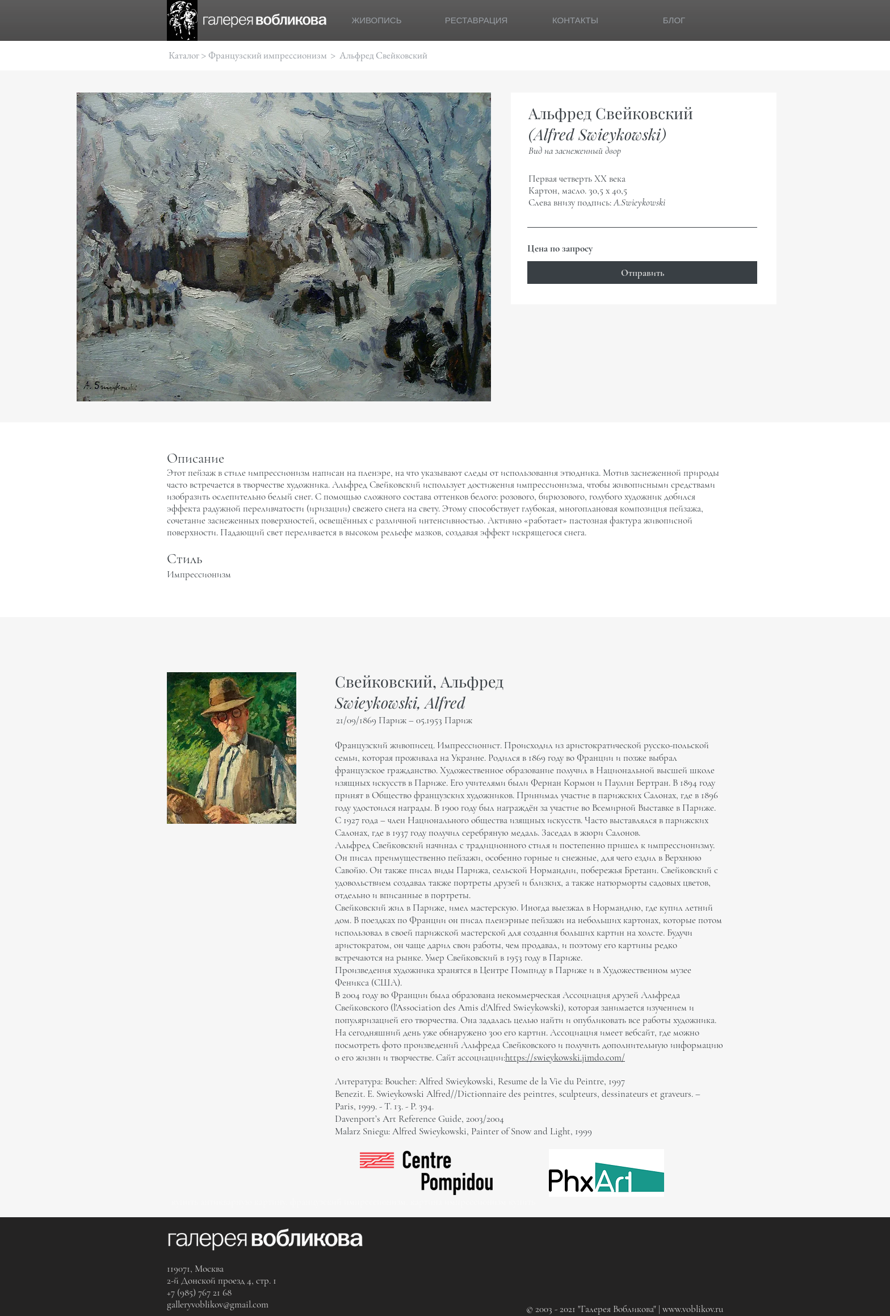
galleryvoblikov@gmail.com (217, 1304)
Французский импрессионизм (267, 55)
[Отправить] (642, 272)
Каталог (184, 55)
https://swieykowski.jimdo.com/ (565, 1057)
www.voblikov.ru (692, 1309)
